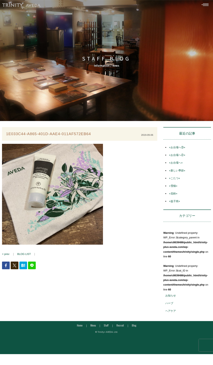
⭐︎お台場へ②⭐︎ (177, 156)
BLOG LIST (24, 255)
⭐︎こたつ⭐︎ (174, 179)
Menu (93, 327)
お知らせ (170, 297)
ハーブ (169, 305)
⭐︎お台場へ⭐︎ (176, 164)
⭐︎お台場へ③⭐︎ (177, 149)
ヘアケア (170, 312)
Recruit (120, 327)
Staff (106, 327)
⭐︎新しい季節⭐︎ (177, 172)
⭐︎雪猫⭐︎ (173, 187)
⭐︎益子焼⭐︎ (174, 203)
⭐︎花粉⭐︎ (173, 195)
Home (80, 327)
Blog (134, 327)
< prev (5, 255)
